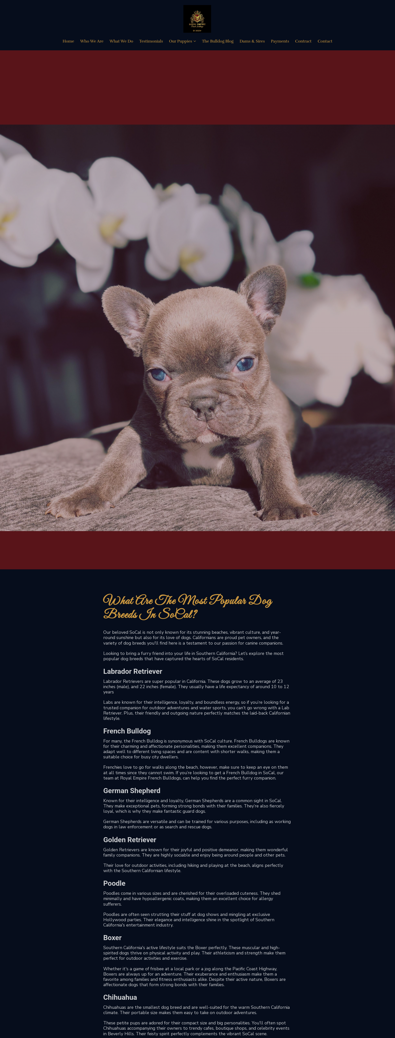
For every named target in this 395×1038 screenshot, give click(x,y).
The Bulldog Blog (218, 41)
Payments (280, 41)
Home (68, 41)
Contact (325, 41)
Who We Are (91, 41)
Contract (303, 41)
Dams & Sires (252, 41)
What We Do (121, 41)
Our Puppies (180, 41)
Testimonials (151, 41)
